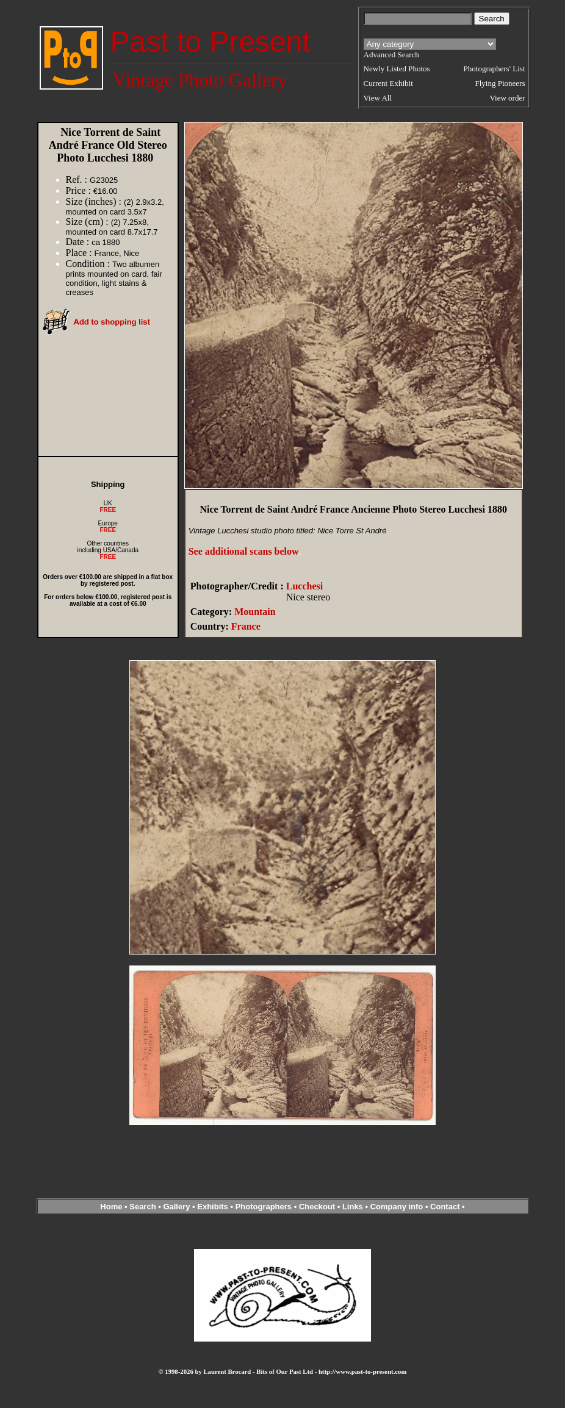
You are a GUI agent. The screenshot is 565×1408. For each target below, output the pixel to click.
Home (111, 1206)
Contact (444, 1206)
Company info (397, 1206)
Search (142, 1206)
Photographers (264, 1206)
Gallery (176, 1206)
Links (352, 1206)
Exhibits (212, 1206)
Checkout (317, 1206)
